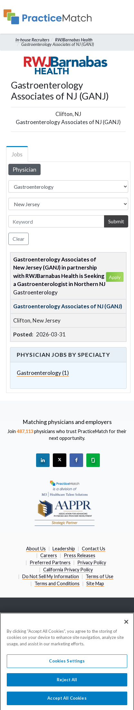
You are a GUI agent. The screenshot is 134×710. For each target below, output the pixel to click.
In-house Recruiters (32, 39)
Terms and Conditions (57, 583)
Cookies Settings (67, 664)
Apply (114, 277)
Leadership (64, 548)
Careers (48, 555)
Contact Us (93, 548)
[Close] (126, 625)
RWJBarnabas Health (73, 39)
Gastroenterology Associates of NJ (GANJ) (67, 306)
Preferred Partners (50, 562)
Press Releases (79, 555)
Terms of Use (99, 576)
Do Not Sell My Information (50, 576)
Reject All (67, 682)
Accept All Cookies (66, 701)
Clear (18, 239)
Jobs (17, 154)
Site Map (95, 583)
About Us (36, 548)
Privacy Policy (91, 562)
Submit (116, 221)
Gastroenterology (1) (43, 372)
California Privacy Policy (68, 569)
